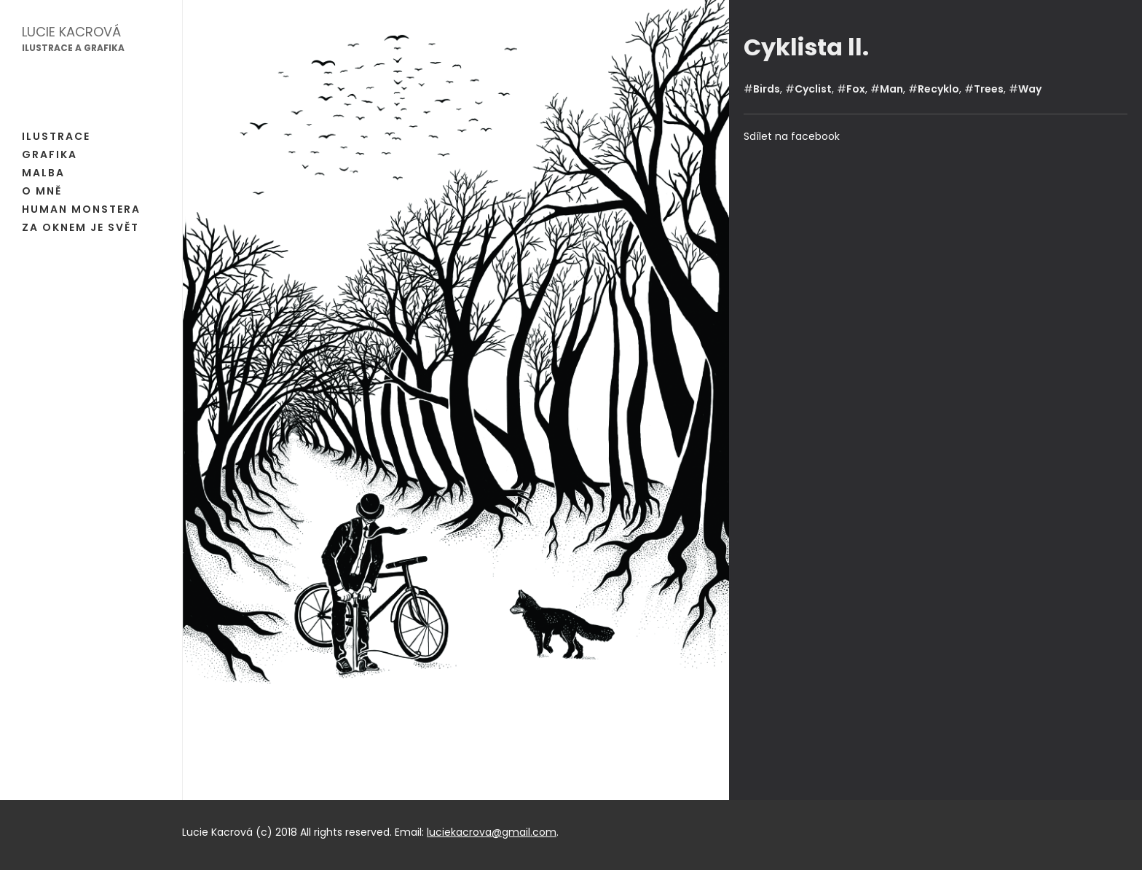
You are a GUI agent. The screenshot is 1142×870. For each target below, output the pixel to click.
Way (1029, 89)
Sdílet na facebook (792, 136)
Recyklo (938, 89)
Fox (855, 89)
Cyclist (813, 89)
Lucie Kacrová (71, 32)
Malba (43, 172)
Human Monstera (81, 209)
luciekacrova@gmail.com (491, 832)
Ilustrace (56, 136)
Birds (766, 89)
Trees (989, 89)
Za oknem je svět (80, 227)
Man (891, 89)
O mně (42, 191)
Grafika (49, 154)
